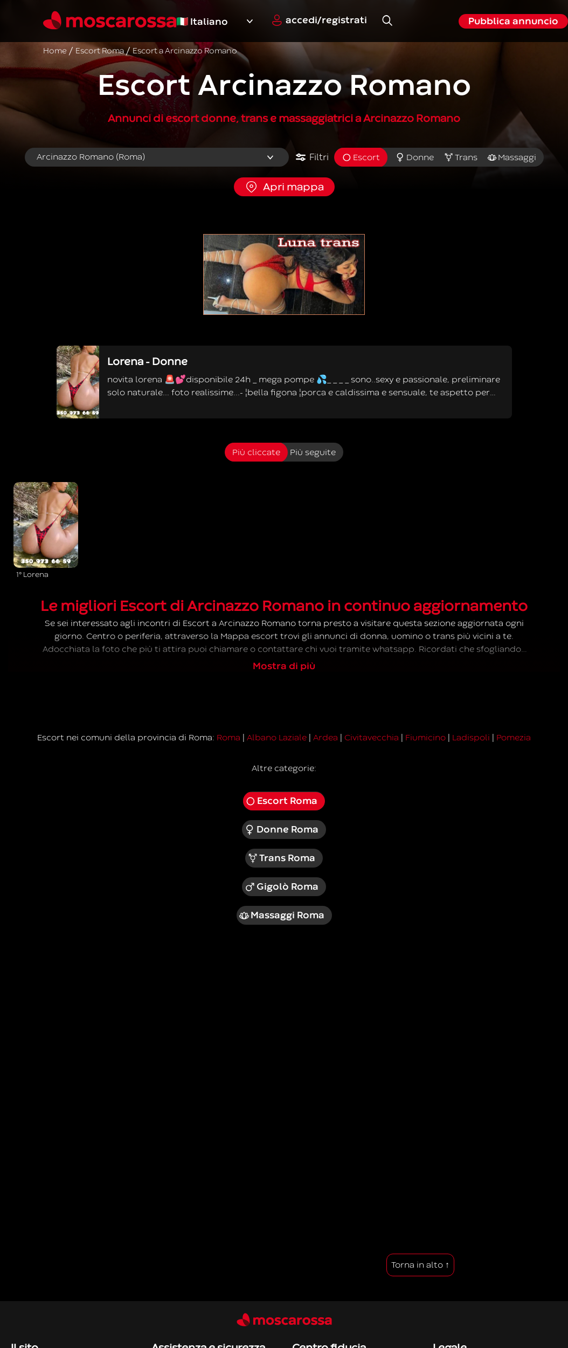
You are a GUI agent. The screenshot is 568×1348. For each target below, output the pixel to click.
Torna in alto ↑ (420, 1265)
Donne (414, 157)
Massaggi (511, 157)
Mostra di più (284, 666)
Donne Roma (281, 829)
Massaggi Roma (281, 915)
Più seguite (313, 452)
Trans (460, 157)
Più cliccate (256, 452)
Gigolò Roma (281, 887)
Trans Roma (281, 858)
